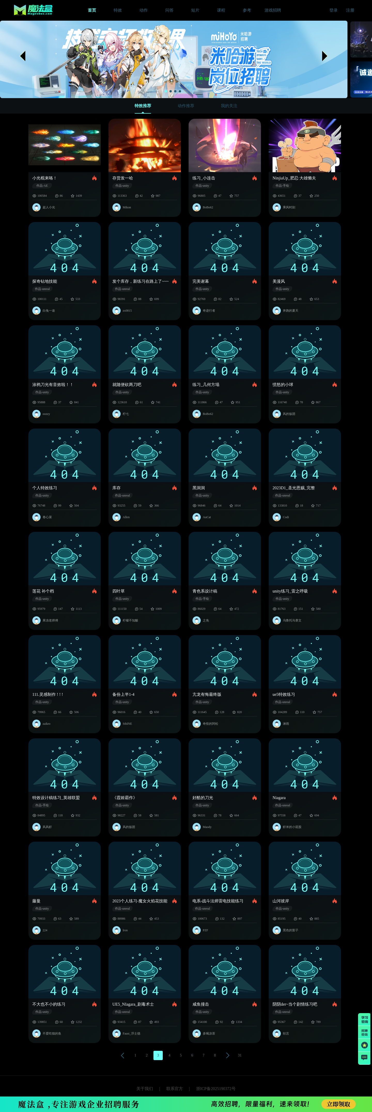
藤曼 (36, 901)
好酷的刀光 (202, 797)
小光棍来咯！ (44, 178)
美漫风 (279, 281)
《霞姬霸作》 (124, 797)
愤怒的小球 (283, 384)
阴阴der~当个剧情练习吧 (295, 1004)
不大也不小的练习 (48, 1004)
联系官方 (174, 1088)
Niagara (279, 797)
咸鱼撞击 (200, 1004)
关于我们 (144, 1088)
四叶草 (118, 591)
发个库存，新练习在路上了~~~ (140, 281)
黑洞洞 (198, 488)
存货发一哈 (122, 178)
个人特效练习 (44, 488)
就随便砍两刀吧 (126, 384)
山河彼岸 (281, 901)
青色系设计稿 (204, 591)
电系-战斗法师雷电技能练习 (217, 901)
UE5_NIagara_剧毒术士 (133, 1004)
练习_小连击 (203, 178)
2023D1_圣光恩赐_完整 (294, 488)
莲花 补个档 (43, 591)
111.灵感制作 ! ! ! (47, 694)
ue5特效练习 (284, 694)
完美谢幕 (200, 281)
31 (240, 1055)
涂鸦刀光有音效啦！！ (53, 384)
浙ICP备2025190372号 (216, 1088)
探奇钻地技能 (44, 281)
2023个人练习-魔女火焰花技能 (139, 901)
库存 (116, 488)
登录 (333, 10)
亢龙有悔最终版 (206, 694)
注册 (350, 10)
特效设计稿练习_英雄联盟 (56, 797)
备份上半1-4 (123, 694)
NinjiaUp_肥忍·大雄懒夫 (294, 178)
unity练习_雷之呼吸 (290, 591)
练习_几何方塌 (205, 384)
